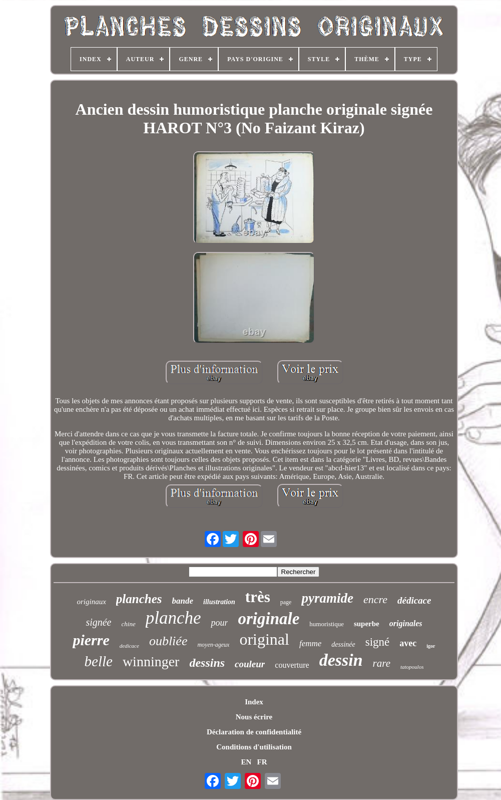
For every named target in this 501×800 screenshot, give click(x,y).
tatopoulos (411, 667)
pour (219, 623)
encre (375, 599)
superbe (366, 624)
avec (407, 643)
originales (405, 623)
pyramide (327, 598)
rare (381, 663)
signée (98, 622)
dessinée (343, 644)
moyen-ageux (213, 644)
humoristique (326, 624)
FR (262, 762)
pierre (91, 640)
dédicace (414, 600)
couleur (250, 664)
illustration (219, 602)
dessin (341, 660)
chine (129, 624)
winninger (151, 661)
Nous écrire (254, 717)
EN (246, 762)
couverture (292, 665)
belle (99, 661)
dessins (207, 662)
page (286, 602)
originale (268, 619)
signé (377, 642)
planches (139, 599)
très (257, 597)
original (264, 639)
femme (310, 643)
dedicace (129, 646)
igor (430, 646)
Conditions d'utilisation (253, 747)
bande (183, 601)
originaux (91, 602)
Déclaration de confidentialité (254, 732)
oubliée (168, 641)
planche (173, 618)
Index (254, 702)
